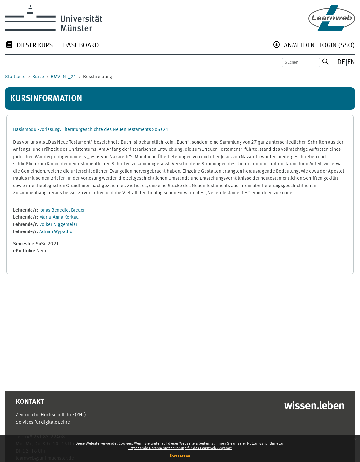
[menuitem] (29, 46)
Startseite (15, 77)
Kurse (38, 77)
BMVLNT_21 (63, 77)
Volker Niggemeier (58, 224)
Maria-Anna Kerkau (59, 217)
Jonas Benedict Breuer (62, 210)
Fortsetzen (180, 456)
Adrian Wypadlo (55, 232)
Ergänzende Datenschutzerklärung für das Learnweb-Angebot (180, 448)
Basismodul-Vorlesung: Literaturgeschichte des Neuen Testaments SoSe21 (91, 129)
